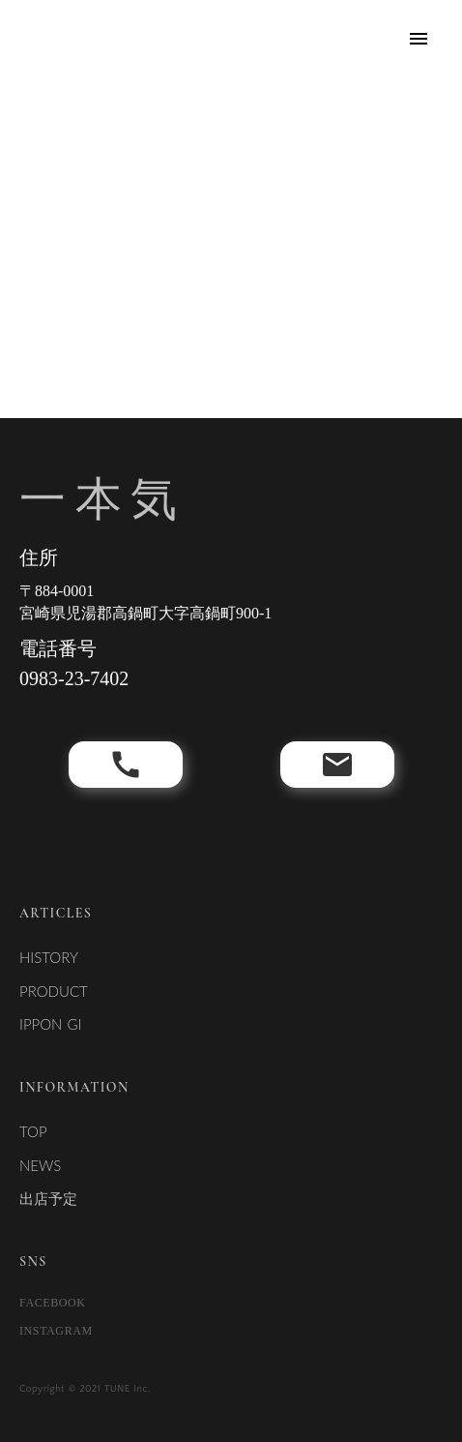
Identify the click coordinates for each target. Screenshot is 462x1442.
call (125, 764)
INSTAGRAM (56, 1330)
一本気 (103, 499)
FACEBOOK (52, 1302)
